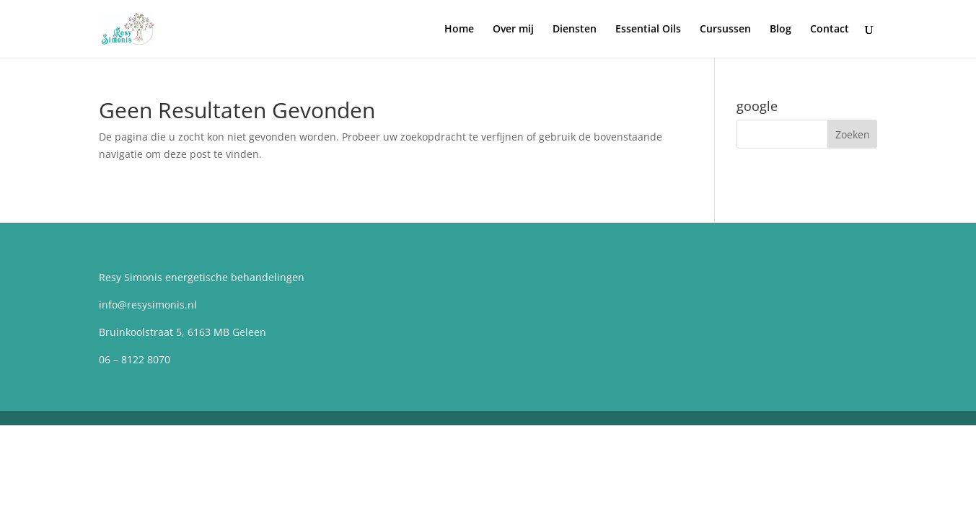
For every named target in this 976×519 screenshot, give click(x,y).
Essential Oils (648, 29)
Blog (780, 29)
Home (459, 29)
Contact (829, 29)
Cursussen (725, 29)
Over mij (513, 29)
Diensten (575, 29)
